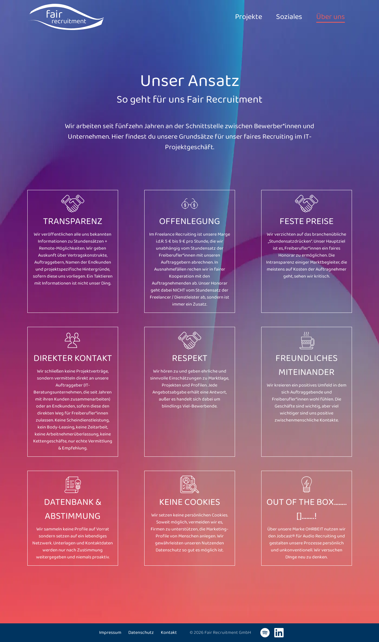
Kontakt (169, 632)
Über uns (328, 17)
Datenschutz (141, 632)
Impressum (110, 632)
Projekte (237, 17)
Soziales (282, 17)
